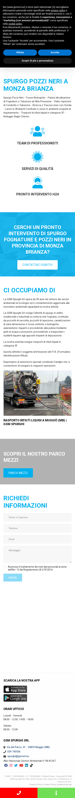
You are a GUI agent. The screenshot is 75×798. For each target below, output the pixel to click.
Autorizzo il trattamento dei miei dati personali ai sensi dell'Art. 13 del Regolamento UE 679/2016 (37, 568)
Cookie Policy (49, 784)
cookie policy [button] (15, 23)
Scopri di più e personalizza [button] (37, 60)
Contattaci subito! (37, 265)
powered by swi (65, 784)
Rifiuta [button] (20, 52)
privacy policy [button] (58, 10)
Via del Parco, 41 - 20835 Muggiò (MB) (28, 747)
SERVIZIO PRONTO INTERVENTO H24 (19, 792)
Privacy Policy (48, 776)
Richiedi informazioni (56, 792)
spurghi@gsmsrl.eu (18, 756)
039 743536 (13, 751)
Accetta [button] (55, 52)
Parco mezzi (18, 473)
